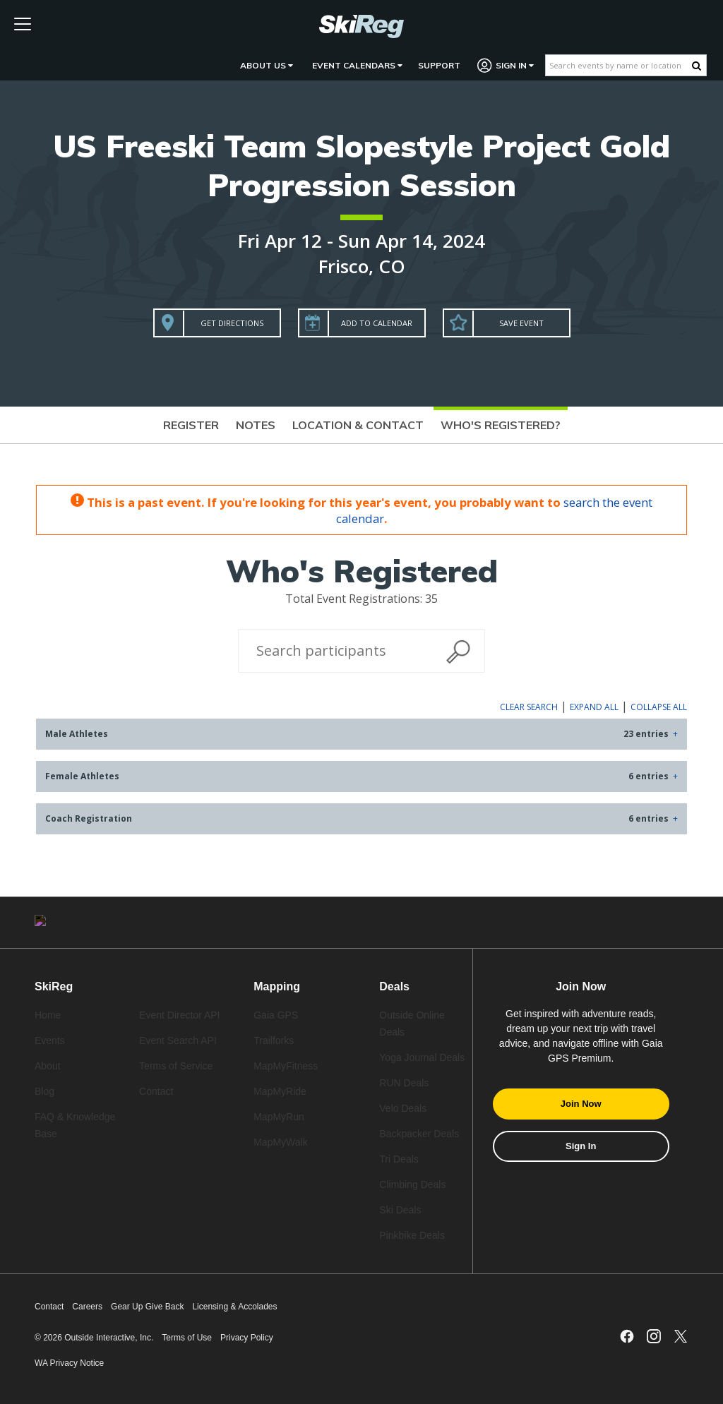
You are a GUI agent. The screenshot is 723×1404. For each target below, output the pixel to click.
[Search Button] (696, 66)
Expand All (594, 707)
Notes (255, 425)
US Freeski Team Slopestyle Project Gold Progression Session (361, 165)
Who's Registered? (501, 425)
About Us (266, 65)
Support (439, 65)
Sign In (506, 65)
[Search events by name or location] (619, 65)
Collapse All (659, 707)
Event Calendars (357, 65)
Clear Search (529, 707)
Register (191, 425)
